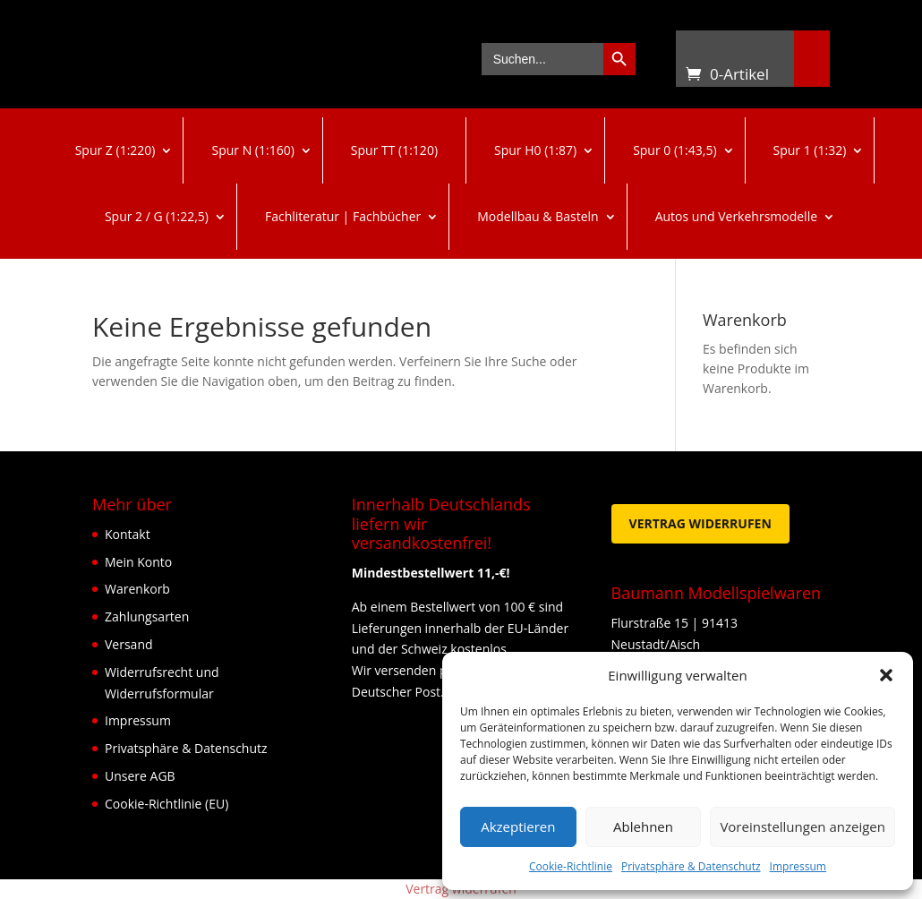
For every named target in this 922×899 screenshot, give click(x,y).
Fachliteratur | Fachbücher (343, 216)
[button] (886, 675)
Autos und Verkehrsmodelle (736, 216)
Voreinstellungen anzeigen (802, 826)
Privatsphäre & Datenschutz (691, 866)
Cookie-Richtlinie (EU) (166, 803)
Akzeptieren (518, 826)
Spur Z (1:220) (115, 149)
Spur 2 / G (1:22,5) (157, 216)
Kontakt (127, 534)
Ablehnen (643, 826)
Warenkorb (694, 52)
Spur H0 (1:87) (535, 149)
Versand (129, 644)
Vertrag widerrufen (700, 523)
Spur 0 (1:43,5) (674, 149)
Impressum (798, 866)
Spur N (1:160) (252, 149)
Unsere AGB (140, 775)
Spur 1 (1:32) (810, 149)
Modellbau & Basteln (537, 216)
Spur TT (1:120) (394, 149)
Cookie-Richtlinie (570, 866)
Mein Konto (138, 561)
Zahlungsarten (147, 616)
